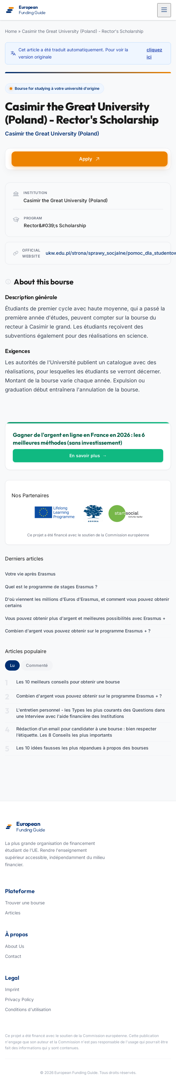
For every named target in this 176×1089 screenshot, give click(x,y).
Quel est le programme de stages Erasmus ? (51, 586)
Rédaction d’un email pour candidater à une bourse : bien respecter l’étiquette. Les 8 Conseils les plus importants (86, 732)
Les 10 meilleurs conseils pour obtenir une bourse (68, 681)
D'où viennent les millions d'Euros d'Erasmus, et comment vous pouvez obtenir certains (87, 602)
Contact (13, 956)
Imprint (12, 989)
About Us (14, 946)
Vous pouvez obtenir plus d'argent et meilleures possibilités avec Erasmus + (85, 618)
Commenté (37, 665)
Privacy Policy (19, 999)
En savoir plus (88, 455)
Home (11, 31)
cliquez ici (154, 53)
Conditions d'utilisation (28, 1009)
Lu (15, 665)
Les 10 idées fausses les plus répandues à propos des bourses (82, 747)
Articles (12, 912)
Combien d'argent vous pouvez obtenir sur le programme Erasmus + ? (77, 630)
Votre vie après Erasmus (30, 573)
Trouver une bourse (25, 902)
